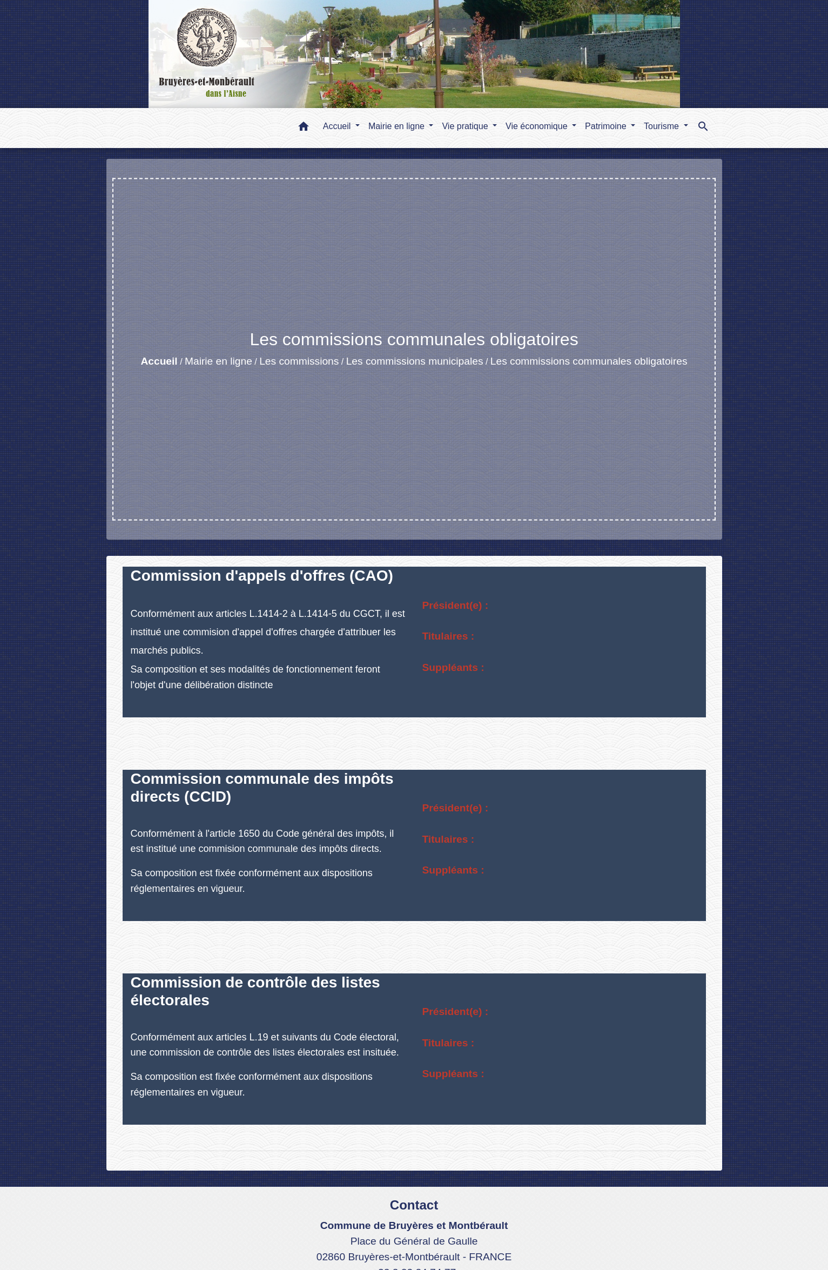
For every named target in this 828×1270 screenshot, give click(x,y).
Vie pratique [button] (466, 126)
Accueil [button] (338, 126)
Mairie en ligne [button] (397, 126)
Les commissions (299, 361)
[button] (303, 128)
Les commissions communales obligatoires (589, 361)
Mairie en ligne (218, 361)
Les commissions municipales (414, 361)
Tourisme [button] (662, 126)
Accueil (158, 361)
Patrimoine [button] (607, 126)
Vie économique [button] (538, 126)
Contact (414, 1205)
